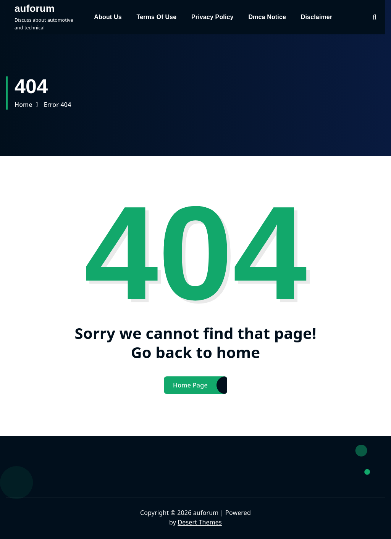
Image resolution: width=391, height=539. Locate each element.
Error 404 (57, 104)
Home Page (190, 385)
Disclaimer (317, 17)
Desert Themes (199, 522)
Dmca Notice (267, 17)
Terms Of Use (156, 17)
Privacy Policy (212, 17)
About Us (107, 17)
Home (23, 104)
